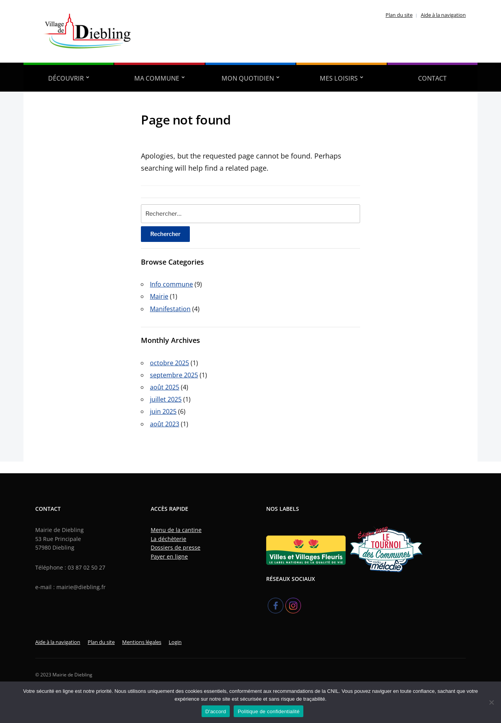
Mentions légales (141, 641)
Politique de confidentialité (268, 711)
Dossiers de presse (175, 547)
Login (175, 641)
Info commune (171, 284)
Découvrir (66, 78)
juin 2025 (163, 411)
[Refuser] (491, 702)
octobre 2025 (169, 363)
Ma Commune (156, 78)
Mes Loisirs (339, 78)
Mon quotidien (248, 78)
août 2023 (164, 424)
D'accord (215, 711)
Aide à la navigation (443, 14)
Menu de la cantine (176, 530)
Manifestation (170, 309)
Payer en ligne (169, 556)
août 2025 (164, 387)
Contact (432, 78)
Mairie (159, 296)
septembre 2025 (174, 375)
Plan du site (399, 14)
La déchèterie (168, 539)
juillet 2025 (166, 399)
